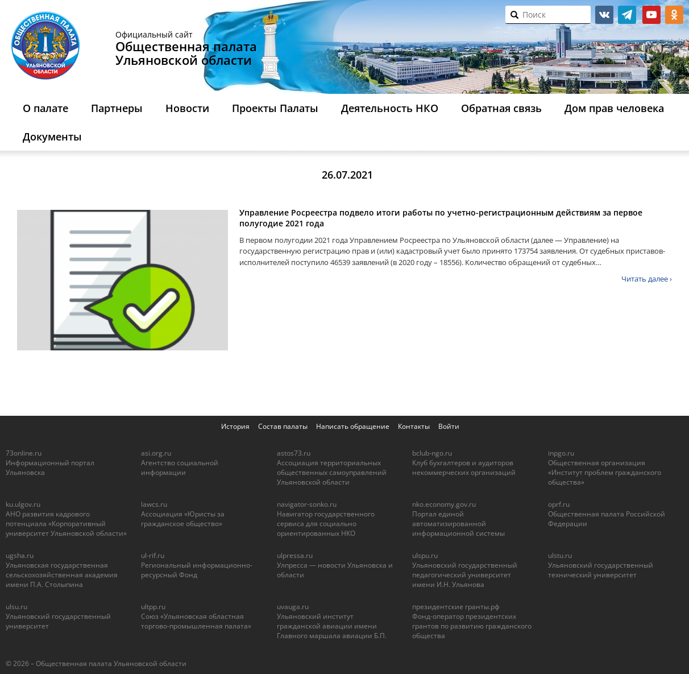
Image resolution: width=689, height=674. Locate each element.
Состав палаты (283, 426)
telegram (627, 15)
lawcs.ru (154, 504)
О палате (45, 108)
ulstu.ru (560, 555)
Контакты (414, 426)
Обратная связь (501, 108)
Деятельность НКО (389, 108)
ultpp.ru (153, 606)
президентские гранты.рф (456, 606)
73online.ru (23, 453)
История (235, 426)
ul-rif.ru (152, 555)
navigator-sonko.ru (307, 504)
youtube (651, 15)
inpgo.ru (561, 453)
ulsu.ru (16, 606)
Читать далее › (646, 279)
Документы (52, 136)
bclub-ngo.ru (432, 453)
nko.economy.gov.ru (444, 504)
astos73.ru (293, 453)
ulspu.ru (425, 555)
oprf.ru (559, 504)
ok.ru (674, 15)
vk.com (604, 15)
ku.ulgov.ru (23, 504)
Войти (448, 426)
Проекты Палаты (275, 108)
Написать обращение (352, 426)
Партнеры (117, 108)
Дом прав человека (614, 108)
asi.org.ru (156, 453)
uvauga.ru (293, 606)
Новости (187, 108)
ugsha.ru (20, 555)
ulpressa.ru (295, 555)
